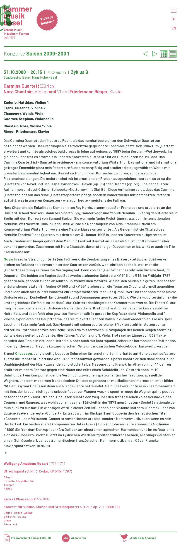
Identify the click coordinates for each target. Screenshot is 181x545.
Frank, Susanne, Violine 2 (25, 108)
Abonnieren (74, 537)
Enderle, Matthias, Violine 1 (26, 102)
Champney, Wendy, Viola (23, 113)
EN (174, 28)
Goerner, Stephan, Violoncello (29, 118)
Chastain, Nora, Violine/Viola (28, 126)
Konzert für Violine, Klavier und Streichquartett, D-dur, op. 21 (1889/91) (62, 506)
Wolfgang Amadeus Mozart (34, 463)
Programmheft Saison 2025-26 (27, 537)
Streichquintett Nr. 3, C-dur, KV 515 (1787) (38, 471)
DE (174, 19)
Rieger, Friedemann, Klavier (26, 131)
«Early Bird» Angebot (137, 537)
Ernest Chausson (27, 499)
